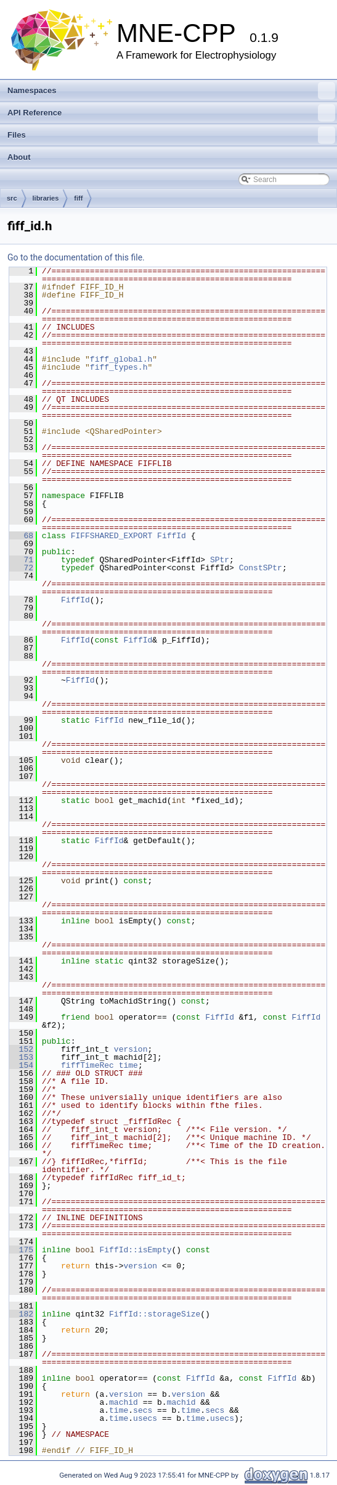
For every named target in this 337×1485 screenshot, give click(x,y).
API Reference (171, 113)
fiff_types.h (119, 367)
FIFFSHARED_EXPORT (112, 535)
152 (21, 1049)
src (12, 198)
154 (21, 1065)
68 (21, 535)
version (131, 1049)
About (19, 157)
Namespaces (171, 90)
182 (21, 1314)
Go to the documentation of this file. (76, 257)
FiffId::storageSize (154, 1314)
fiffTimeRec (87, 1065)
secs (142, 1410)
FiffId (171, 535)
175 (21, 1249)
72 (21, 567)
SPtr (219, 559)
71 (21, 559)
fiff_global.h (121, 359)
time (128, 1065)
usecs (145, 1418)
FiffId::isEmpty (135, 1249)
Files (171, 135)
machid (123, 1402)
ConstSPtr (260, 567)
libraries (46, 198)
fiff (78, 198)
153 (21, 1057)
